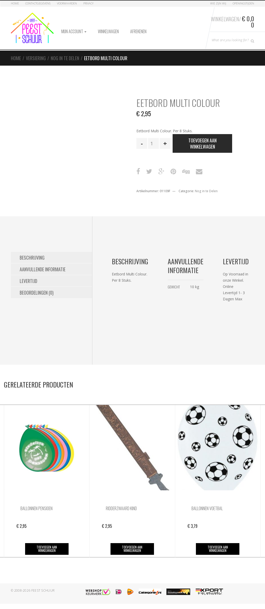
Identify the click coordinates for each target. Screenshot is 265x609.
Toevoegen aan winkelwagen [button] (46, 548)
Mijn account (73, 31)
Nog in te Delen (65, 58)
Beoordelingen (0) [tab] (37, 292)
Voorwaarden (67, 3)
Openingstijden (243, 3)
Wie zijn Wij (218, 3)
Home (15, 3)
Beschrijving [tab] (32, 257)
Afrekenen (138, 31)
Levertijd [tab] (28, 281)
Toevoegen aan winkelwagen (202, 143)
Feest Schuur (43, 590)
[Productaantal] (153, 143)
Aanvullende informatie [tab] (42, 269)
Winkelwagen (108, 31)
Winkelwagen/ (232, 21)
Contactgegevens (37, 3)
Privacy (88, 3)
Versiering (36, 58)
